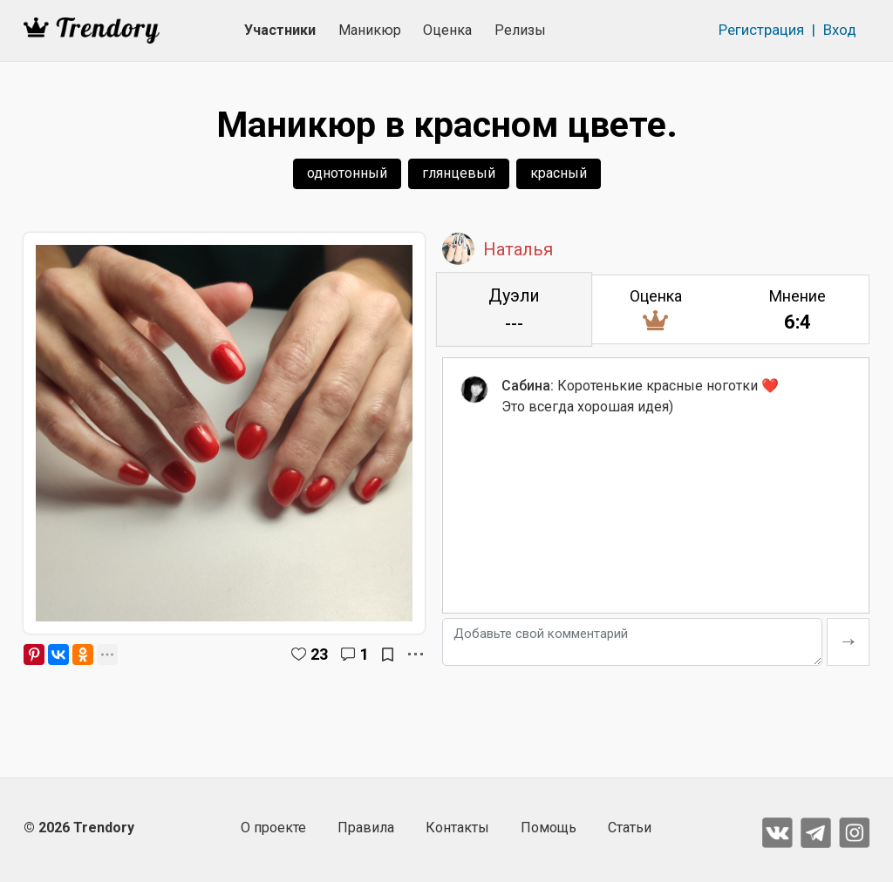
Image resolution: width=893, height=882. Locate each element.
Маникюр (369, 30)
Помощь (548, 827)
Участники (280, 30)
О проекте (273, 827)
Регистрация (761, 29)
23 (319, 654)
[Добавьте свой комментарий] (632, 642)
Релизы (520, 30)
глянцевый (458, 173)
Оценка (447, 30)
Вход (839, 29)
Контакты (457, 827)
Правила (365, 827)
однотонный (347, 173)
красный (558, 173)
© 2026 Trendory (79, 827)
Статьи (629, 827)
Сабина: (527, 385)
